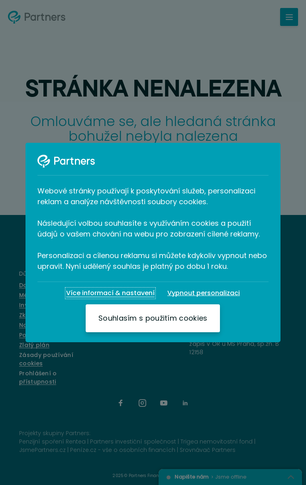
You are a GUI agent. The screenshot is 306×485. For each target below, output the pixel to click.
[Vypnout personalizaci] (203, 293)
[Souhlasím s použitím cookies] (153, 318)
